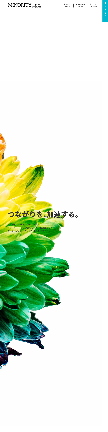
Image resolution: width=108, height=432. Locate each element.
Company (80, 5)
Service (67, 5)
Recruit (94, 5)
